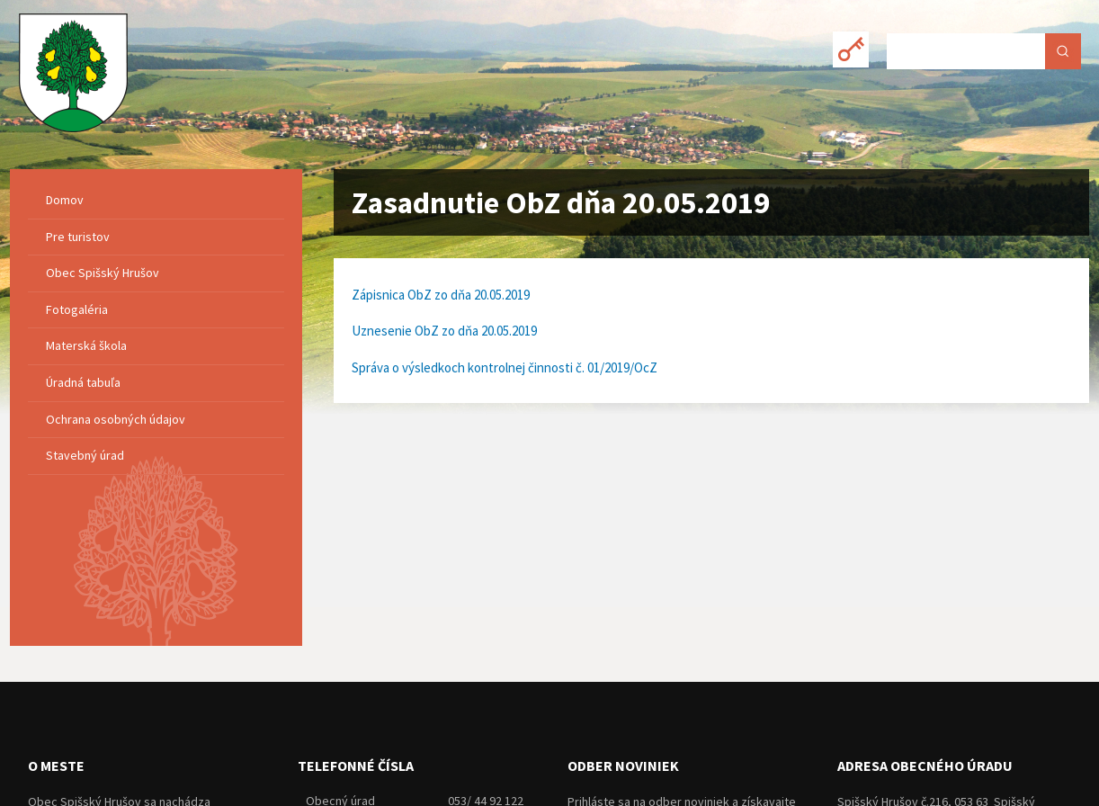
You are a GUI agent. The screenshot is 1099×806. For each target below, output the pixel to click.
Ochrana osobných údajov (115, 419)
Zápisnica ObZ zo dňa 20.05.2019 (441, 294)
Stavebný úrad (85, 455)
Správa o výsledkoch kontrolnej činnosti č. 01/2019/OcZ (504, 367)
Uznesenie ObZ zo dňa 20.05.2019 (444, 330)
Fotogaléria (77, 309)
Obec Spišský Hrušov (102, 272)
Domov (65, 200)
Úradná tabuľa (83, 382)
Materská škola (86, 345)
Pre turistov (78, 236)
